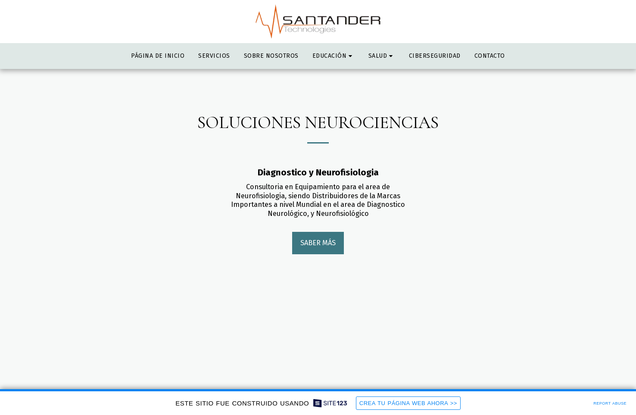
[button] (333, 56)
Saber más (318, 243)
